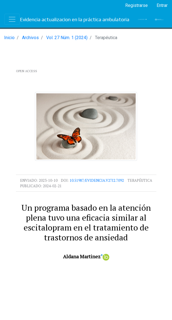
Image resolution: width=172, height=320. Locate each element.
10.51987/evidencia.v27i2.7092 (97, 180)
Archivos (30, 37)
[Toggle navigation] (12, 19)
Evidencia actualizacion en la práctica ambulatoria (74, 19)
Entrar (162, 5)
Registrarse (136, 5)
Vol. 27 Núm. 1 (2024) (67, 37)
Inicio (9, 37)
